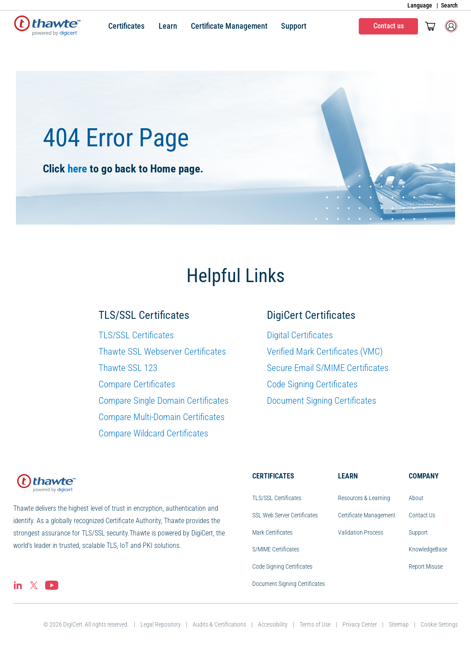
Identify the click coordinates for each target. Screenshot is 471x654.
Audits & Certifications (219, 624)
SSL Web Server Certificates (285, 515)
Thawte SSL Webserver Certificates (162, 351)
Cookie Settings (439, 624)
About (416, 497)
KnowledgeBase (428, 549)
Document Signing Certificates (321, 400)
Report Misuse (426, 566)
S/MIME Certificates (275, 549)
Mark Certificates (272, 532)
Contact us (388, 26)
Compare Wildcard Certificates (153, 433)
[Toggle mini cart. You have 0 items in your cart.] (430, 26)
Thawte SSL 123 (128, 368)
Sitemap (399, 624)
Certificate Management (366, 515)
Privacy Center (359, 624)
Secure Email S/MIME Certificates (327, 368)
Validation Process (360, 532)
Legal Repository (161, 624)
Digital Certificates (300, 335)
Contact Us (422, 515)
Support (418, 532)
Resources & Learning (364, 497)
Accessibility (273, 624)
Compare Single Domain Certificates (163, 400)
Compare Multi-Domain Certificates (161, 417)
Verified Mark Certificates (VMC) (325, 351)
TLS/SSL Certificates (136, 335)
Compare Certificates (137, 384)
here (77, 168)
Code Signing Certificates (312, 384)
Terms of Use (315, 624)
